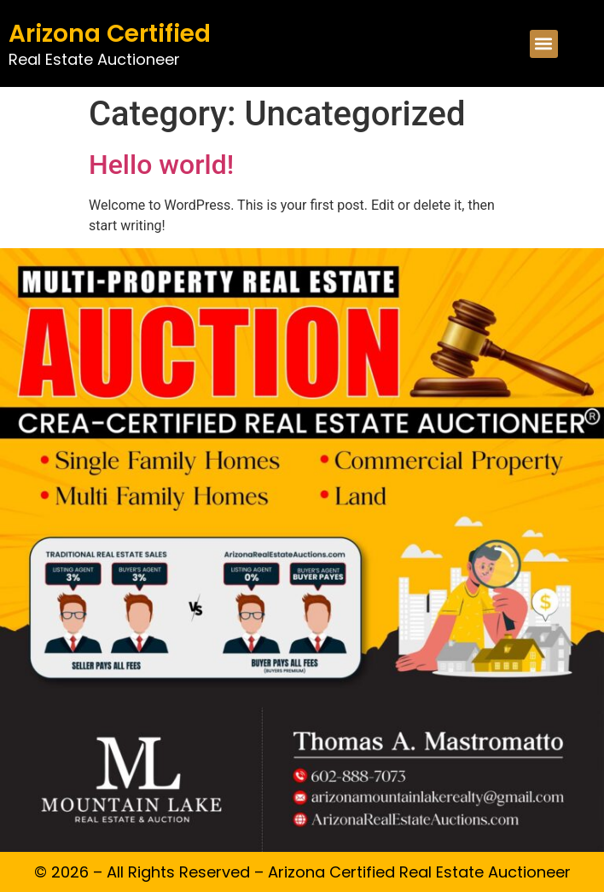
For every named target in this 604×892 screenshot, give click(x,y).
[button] (544, 44)
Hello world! (161, 164)
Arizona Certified (110, 33)
